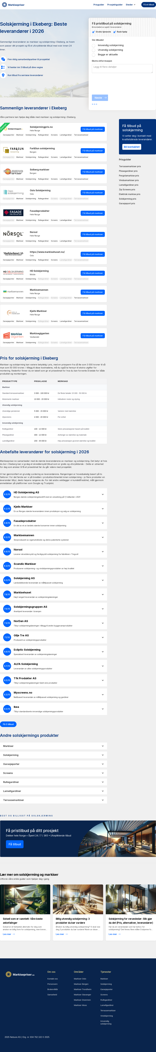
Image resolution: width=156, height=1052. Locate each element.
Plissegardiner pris (128, 171)
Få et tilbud (148, 4)
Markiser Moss (80, 1005)
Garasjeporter (106, 989)
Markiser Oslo (80, 979)
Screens (104, 994)
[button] (132, 4)
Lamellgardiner (107, 1005)
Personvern (52, 984)
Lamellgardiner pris (128, 185)
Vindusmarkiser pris (129, 180)
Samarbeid (52, 994)
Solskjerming (106, 984)
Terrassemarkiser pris (130, 166)
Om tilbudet (98, 40)
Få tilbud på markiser (93, 129)
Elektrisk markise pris (129, 194)
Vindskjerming (106, 1016)
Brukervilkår (52, 989)
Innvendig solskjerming (105, 1022)
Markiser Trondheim (82, 989)
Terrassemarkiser (108, 1010)
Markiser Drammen (82, 1000)
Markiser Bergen (81, 984)
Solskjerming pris (127, 198)
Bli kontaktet (132, 146)
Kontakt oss (52, 979)
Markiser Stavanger (82, 994)
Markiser (104, 979)
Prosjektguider (115, 4)
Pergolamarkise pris (129, 175)
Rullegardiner (106, 1000)
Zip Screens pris (127, 189)
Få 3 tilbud (8, 724)
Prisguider (98, 4)
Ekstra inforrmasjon (102, 61)
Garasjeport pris (127, 203)
